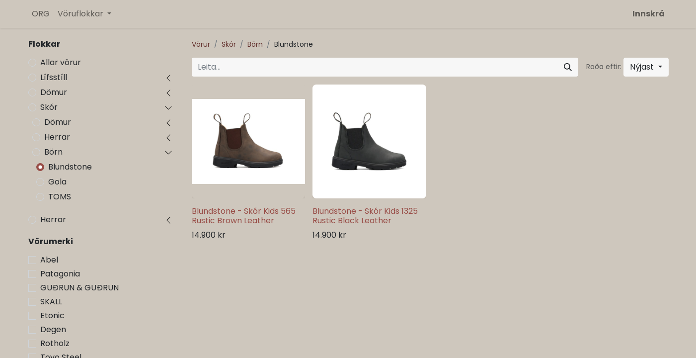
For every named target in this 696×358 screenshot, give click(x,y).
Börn (53, 152)
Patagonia (60, 273)
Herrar (57, 137)
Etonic (52, 315)
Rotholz (55, 343)
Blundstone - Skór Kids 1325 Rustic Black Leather (365, 215)
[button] (645, 67)
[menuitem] (41, 14)
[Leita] (567, 67)
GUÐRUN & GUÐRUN (79, 287)
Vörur (201, 44)
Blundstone (70, 167)
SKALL (51, 301)
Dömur (53, 92)
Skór (49, 107)
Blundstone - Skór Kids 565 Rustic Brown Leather (244, 215)
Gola (57, 181)
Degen (53, 329)
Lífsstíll (53, 77)
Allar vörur (60, 62)
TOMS (59, 196)
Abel (49, 260)
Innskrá (648, 13)
